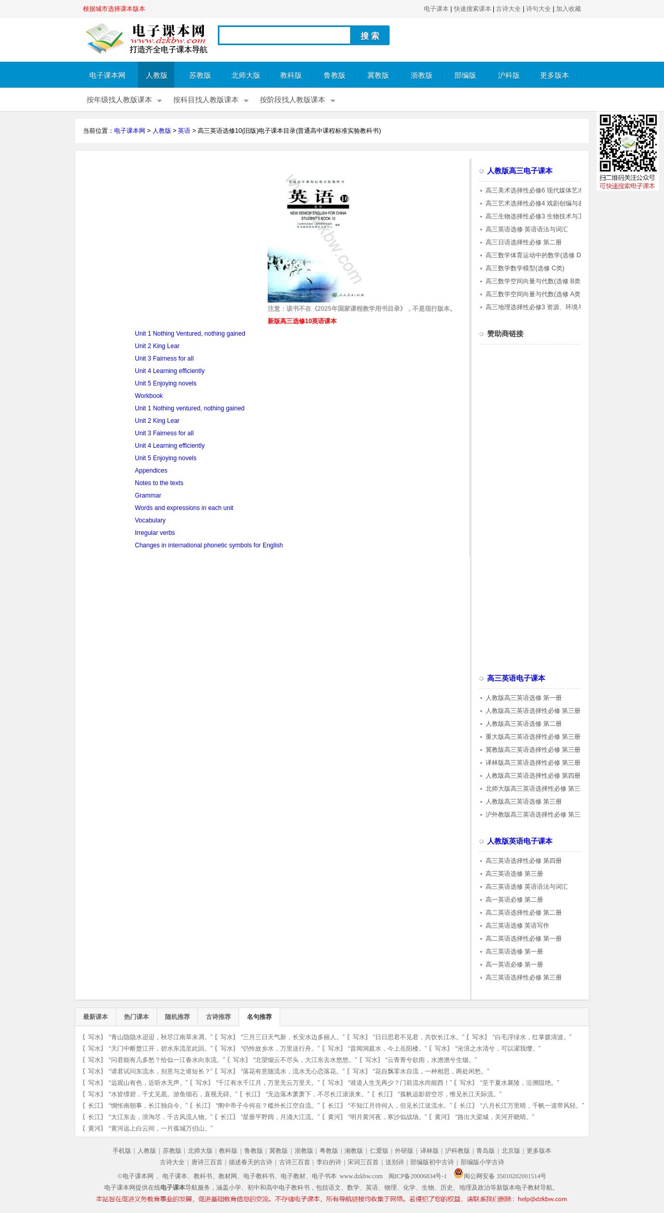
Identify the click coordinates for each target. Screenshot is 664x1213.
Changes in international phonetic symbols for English (209, 545)
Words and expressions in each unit (184, 508)
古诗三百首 (294, 1162)
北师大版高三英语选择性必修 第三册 (536, 788)
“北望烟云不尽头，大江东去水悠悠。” (305, 1060)
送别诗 (394, 1162)
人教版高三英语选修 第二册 (524, 723)
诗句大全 (538, 8)
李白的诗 (328, 1162)
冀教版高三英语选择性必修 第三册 (533, 749)
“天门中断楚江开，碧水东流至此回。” (161, 1048)
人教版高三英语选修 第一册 (524, 697)
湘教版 (353, 1150)
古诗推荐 (218, 1017)
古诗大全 (508, 8)
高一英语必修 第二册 (514, 899)
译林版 (429, 1150)
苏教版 (200, 75)
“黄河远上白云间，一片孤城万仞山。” (161, 1128)
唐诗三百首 (207, 1162)
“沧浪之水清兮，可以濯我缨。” (498, 1048)
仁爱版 (379, 1150)
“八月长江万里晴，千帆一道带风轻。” (532, 1105)
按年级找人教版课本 (119, 100)
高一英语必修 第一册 (514, 964)
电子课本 (436, 8)
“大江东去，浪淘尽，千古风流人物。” (161, 1117)
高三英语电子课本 (516, 678)
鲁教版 (334, 75)
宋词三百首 (363, 1162)
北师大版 (245, 75)
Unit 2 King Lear (157, 346)
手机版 (122, 1150)
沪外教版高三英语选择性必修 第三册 (536, 814)
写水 (94, 1037)
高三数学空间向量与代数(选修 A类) (534, 294)
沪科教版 (457, 1150)
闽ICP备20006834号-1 (418, 1176)
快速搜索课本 (472, 8)
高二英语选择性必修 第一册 (524, 938)
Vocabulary (150, 520)
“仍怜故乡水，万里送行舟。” (280, 1048)
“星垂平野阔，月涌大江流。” (280, 1117)
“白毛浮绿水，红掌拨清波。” (532, 1037)
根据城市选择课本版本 (114, 8)
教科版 (291, 75)
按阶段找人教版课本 (292, 100)
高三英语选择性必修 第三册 (524, 977)
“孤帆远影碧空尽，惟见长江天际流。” (450, 1094)
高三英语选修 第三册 (514, 873)
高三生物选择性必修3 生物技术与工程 (538, 216)
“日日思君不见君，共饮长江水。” (418, 1037)
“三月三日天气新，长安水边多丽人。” (292, 1037)
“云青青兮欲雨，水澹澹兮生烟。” (431, 1060)
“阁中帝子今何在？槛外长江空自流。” (268, 1105)
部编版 (465, 75)
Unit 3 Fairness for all (164, 358)
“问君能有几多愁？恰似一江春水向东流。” (167, 1060)
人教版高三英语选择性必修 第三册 (533, 710)
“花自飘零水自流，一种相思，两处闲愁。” (431, 1071)
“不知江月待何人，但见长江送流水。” (400, 1105)
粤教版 (329, 1150)
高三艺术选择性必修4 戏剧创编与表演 (538, 203)
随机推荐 (177, 1017)
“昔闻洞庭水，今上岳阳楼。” (387, 1048)
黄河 (334, 1117)
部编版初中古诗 (432, 1162)
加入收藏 (568, 8)
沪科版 (509, 75)
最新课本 (95, 1017)
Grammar (148, 495)
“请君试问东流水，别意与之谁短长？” (161, 1071)
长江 (251, 1094)
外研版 (404, 1150)
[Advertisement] (170, 236)
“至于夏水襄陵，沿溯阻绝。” (519, 1082)
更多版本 (554, 75)
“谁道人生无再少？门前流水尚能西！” (400, 1082)
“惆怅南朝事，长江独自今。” (148, 1105)
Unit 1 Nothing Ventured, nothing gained (190, 333)
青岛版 (485, 1150)
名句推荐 (259, 1017)
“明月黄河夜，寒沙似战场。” (387, 1117)
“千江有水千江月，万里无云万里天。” (268, 1082)
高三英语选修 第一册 (514, 951)
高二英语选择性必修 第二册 (524, 912)
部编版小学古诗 (482, 1162)
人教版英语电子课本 (519, 841)
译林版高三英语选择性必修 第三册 (533, 762)
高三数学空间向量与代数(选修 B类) (534, 281)
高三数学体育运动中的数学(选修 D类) (537, 255)
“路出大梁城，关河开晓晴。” (494, 1117)
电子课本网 (107, 75)
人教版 (157, 75)
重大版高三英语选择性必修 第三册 (533, 736)
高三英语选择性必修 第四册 (524, 860)
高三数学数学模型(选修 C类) (525, 268)
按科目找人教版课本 (206, 100)
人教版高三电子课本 (519, 171)
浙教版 (422, 75)
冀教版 (378, 75)
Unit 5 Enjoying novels (166, 383)
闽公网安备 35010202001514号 (499, 1176)
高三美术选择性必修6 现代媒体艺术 (535, 190)
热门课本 (136, 1017)
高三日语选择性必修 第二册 (524, 242)
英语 (184, 130)
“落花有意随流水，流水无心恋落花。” (292, 1071)
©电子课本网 (136, 1176)
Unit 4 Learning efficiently (170, 371)
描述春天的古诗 (250, 1162)
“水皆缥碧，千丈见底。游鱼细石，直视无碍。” (173, 1094)
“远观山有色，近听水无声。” (148, 1082)
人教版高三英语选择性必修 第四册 (533, 775)
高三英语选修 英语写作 (517, 925)
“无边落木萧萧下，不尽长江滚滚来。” (317, 1094)
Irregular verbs (155, 532)
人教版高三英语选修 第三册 (524, 801)
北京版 (511, 1150)
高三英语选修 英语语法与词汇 (527, 229)
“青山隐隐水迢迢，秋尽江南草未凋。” (161, 1037)
